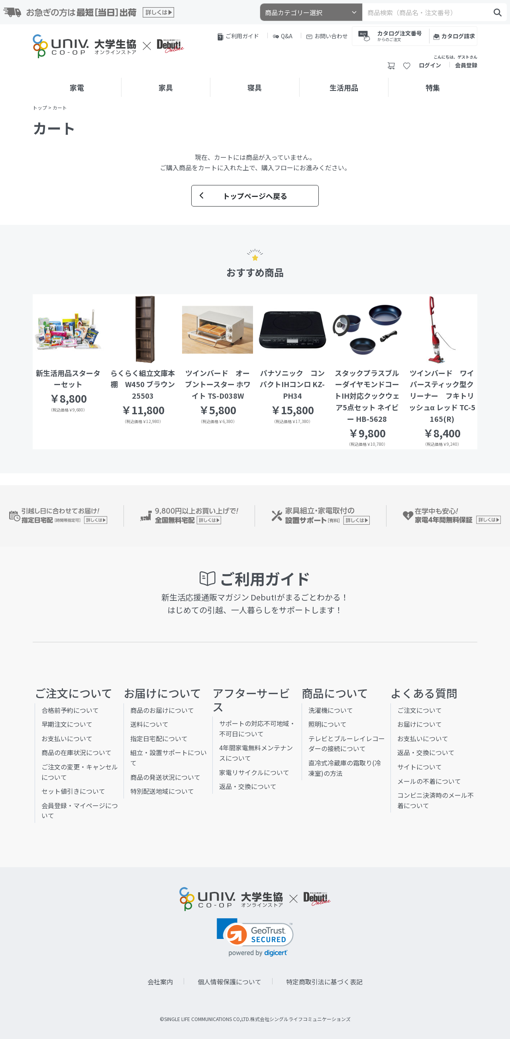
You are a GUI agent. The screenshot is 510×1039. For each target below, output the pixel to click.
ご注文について (419, 710)
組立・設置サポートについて (168, 757)
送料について (149, 724)
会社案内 (160, 981)
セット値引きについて (73, 791)
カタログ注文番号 (399, 35)
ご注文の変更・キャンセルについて (79, 772)
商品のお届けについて (162, 710)
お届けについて (419, 724)
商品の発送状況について (165, 777)
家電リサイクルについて (254, 772)
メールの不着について (429, 781)
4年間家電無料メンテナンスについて (256, 753)
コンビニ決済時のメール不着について (435, 800)
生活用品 (344, 87)
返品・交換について (248, 786)
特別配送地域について (162, 791)
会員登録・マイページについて (79, 811)
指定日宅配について (159, 738)
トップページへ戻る (243, 196)
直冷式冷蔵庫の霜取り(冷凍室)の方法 (344, 768)
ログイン (430, 65)
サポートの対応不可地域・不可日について (257, 728)
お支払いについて (66, 738)
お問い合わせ (327, 36)
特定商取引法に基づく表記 (324, 981)
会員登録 (466, 65)
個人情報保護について (229, 981)
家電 (77, 87)
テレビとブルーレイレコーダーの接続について (346, 744)
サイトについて (419, 766)
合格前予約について (70, 710)
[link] (255, 937)
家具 (166, 87)
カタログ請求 (454, 36)
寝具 (254, 87)
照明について (327, 724)
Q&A (282, 36)
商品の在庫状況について (76, 752)
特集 (433, 87)
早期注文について (66, 724)
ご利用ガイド (238, 36)
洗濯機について (330, 710)
